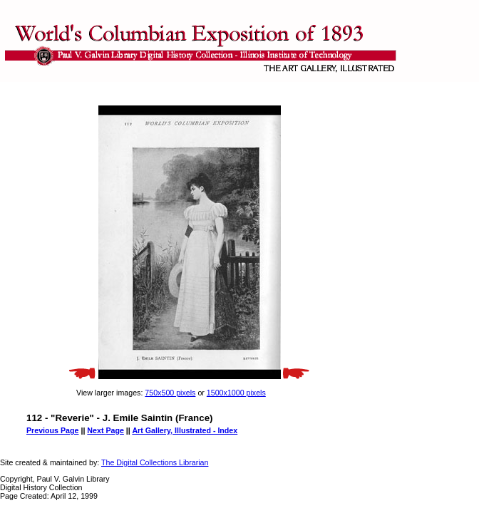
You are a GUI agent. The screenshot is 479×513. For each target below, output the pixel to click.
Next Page (105, 430)
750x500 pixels (170, 392)
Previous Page (52, 430)
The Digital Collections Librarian (154, 462)
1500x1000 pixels (236, 392)
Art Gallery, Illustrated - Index (184, 430)
